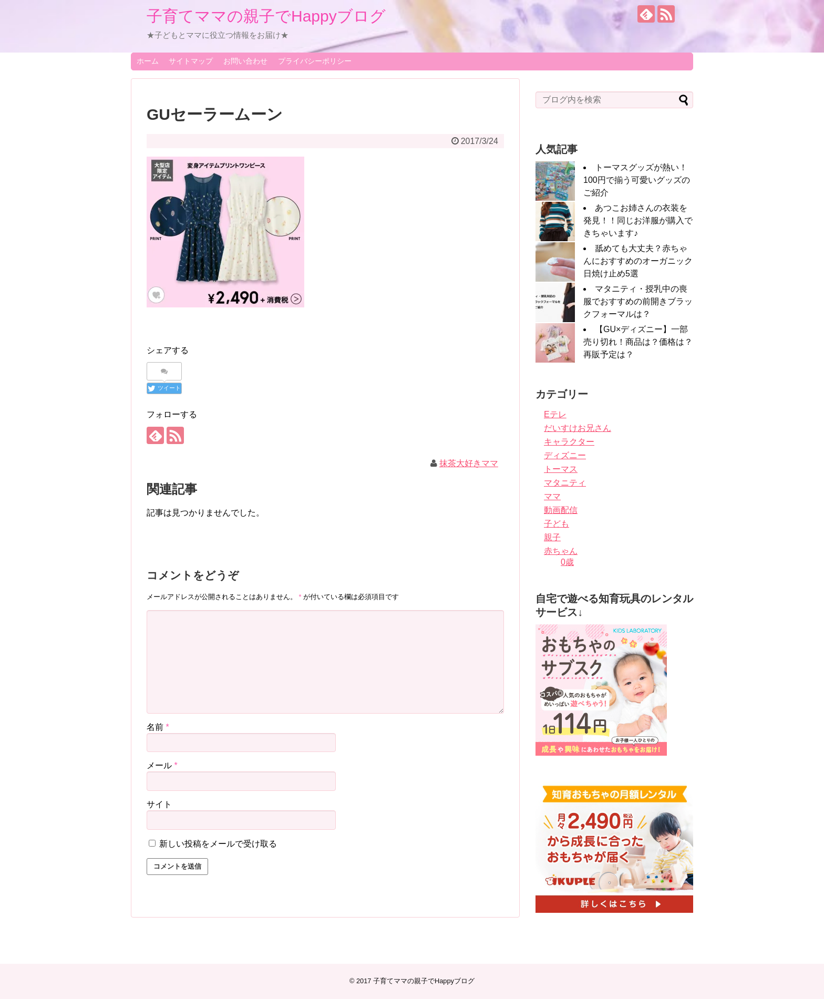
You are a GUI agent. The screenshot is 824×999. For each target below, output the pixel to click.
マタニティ (565, 482)
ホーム (148, 61)
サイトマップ (191, 61)
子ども (556, 523)
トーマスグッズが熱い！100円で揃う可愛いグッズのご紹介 (636, 180)
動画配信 (561, 510)
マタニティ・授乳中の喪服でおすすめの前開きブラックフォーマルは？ (638, 301)
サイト (159, 804)
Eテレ (555, 414)
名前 (158, 727)
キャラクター (569, 441)
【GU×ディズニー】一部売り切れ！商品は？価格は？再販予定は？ (638, 342)
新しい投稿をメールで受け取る (218, 843)
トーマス (561, 469)
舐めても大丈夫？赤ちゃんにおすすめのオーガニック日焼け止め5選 (638, 261)
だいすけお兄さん (577, 428)
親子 (552, 537)
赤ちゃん (561, 551)
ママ (552, 496)
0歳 (567, 562)
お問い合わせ (245, 61)
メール (162, 765)
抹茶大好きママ (468, 463)
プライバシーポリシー (315, 61)
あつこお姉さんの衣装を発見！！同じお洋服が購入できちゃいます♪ (638, 220)
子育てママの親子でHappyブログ (266, 16)
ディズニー (565, 455)
